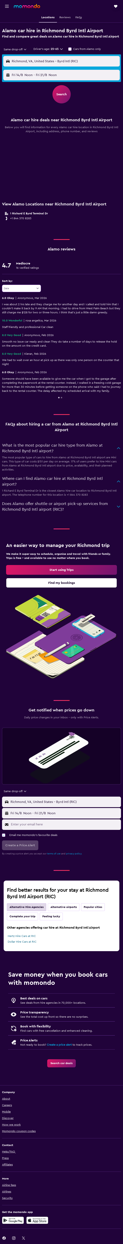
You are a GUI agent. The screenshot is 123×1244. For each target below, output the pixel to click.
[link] (61, 570)
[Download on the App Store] (37, 1220)
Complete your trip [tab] (22, 916)
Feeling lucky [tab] (51, 916)
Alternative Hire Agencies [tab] (27, 907)
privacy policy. (74, 853)
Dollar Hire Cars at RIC (22, 941)
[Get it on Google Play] (13, 1220)
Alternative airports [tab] (63, 907)
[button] (6, 6)
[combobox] (15, 49)
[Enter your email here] (65, 824)
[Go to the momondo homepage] (27, 6)
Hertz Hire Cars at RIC (22, 936)
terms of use (54, 853)
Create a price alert (59, 1044)
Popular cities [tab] (93, 907)
